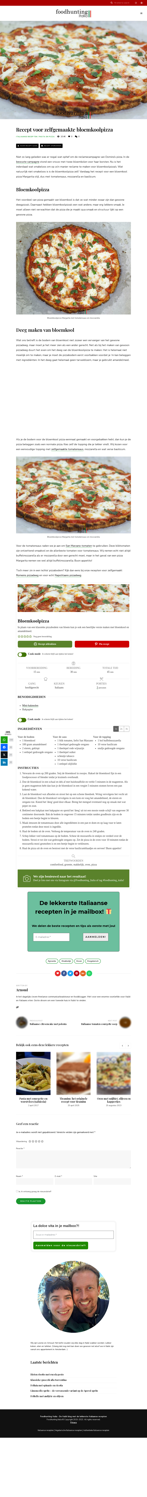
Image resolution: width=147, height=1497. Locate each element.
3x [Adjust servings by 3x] (126, 727)
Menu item (136, 3)
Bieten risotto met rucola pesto (47, 1372)
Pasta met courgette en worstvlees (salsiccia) (33, 1099)
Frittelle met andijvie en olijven (46, 1394)
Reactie (20, 1147)
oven (80, 960)
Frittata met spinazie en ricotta (46, 1383)
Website (18, 1006)
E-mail (58, 1175)
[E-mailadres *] (51, 936)
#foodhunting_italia (113, 879)
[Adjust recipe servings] (97, 686)
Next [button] (128, 1045)
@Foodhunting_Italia (84, 879)
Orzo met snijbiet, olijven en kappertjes (113, 1099)
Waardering (21, 1140)
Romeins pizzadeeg (27, 575)
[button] (19, 636)
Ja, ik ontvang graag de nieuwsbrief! (33, 1190)
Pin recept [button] (102, 644)
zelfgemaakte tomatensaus (67, 449)
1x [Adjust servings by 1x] (116, 727)
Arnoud (22, 988)
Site (95, 1175)
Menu (140, 13)
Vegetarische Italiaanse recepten (68, 1428)
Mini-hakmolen (30, 704)
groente (50, 960)
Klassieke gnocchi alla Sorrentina (48, 1378)
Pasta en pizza (47, 137)
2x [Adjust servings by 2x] (121, 727)
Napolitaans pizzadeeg (68, 575)
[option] (33, 1078)
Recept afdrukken (51, 146)
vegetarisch (96, 960)
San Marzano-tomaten (79, 546)
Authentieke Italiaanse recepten (96, 1428)
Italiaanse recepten (26, 137)
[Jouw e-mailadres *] (73, 1234)
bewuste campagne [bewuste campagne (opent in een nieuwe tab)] (27, 162)
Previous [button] (122, 1045)
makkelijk (66, 960)
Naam (19, 1175)
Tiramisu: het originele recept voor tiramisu (73, 1099)
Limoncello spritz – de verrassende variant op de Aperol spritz (64, 1389)
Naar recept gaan (27, 146)
